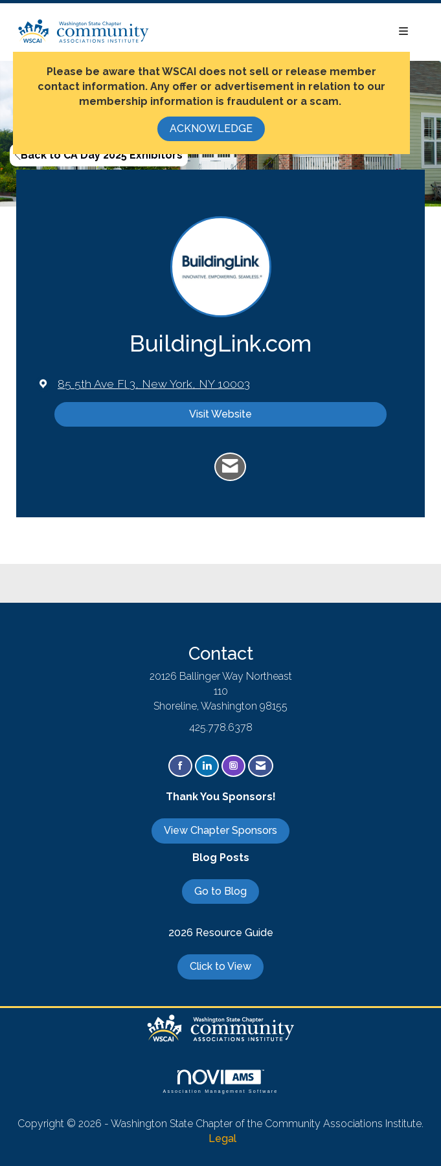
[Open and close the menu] (286, 32)
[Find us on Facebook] (180, 766)
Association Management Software (220, 1081)
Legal (222, 1138)
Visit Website (220, 414)
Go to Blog (220, 891)
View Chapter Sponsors (220, 830)
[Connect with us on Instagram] (233, 766)
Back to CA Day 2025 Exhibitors (99, 155)
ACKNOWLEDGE (211, 128)
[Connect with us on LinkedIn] (207, 766)
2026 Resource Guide (220, 932)
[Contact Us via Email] (260, 766)
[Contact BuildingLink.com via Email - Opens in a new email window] (230, 467)
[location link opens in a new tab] (154, 384)
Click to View (220, 966)
